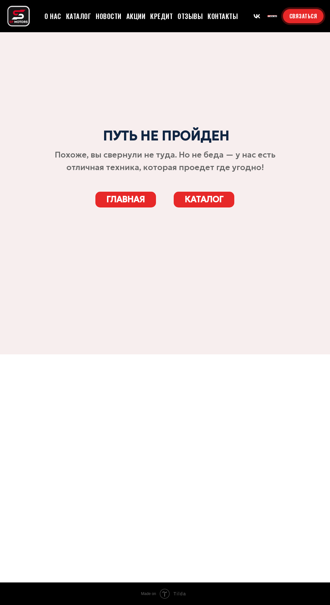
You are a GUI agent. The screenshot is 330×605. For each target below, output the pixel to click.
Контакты (223, 16)
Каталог (78, 16)
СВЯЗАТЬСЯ (303, 16)
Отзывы (190, 16)
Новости (108, 16)
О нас (52, 16)
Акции (136, 16)
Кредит (161, 16)
